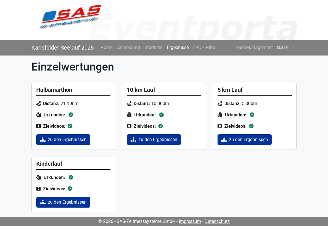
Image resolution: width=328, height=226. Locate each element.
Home (106, 47)
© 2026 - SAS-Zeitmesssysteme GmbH (136, 221)
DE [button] (284, 47)
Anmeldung (128, 47)
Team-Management (253, 47)
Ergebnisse (178, 47)
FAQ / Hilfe (204, 47)
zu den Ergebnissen (63, 139)
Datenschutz (217, 221)
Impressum (190, 221)
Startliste (153, 47)
